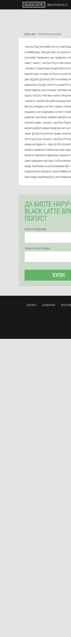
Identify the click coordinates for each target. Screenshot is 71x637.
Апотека (31, 305)
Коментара (48, 305)
